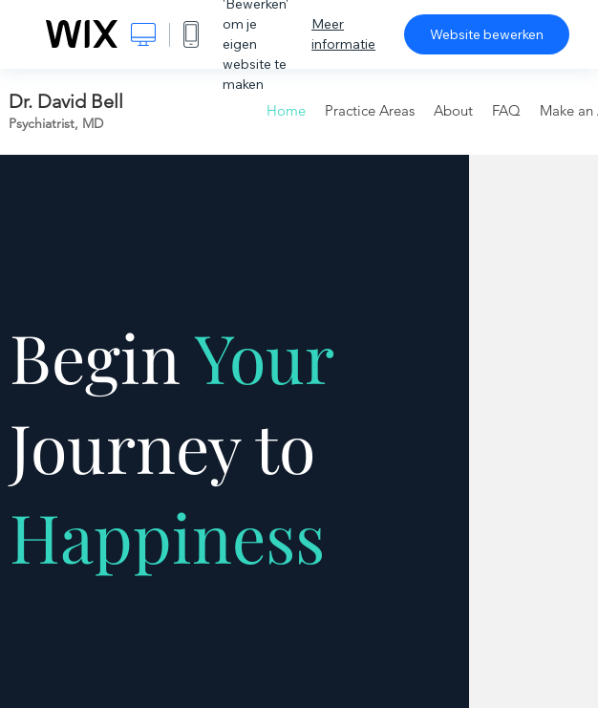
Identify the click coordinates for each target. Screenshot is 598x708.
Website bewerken (487, 34)
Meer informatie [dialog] (343, 34)
